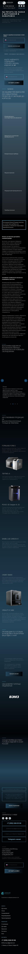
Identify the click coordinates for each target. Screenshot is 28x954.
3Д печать (4, 908)
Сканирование (5, 913)
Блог (2, 933)
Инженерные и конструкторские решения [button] (13, 117)
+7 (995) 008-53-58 (14, 823)
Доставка (4, 926)
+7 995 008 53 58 (9, 6)
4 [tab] (18, 404)
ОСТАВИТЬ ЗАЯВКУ (13, 82)
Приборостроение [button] (10, 210)
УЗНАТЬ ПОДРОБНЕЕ (14, 805)
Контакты (4, 931)
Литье (3, 911)
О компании (4, 924)
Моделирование (5, 915)
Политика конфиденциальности (10, 897)
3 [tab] (15, 404)
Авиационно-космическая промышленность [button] (11, 136)
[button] (14, 493)
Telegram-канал (21, 8)
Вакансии (4, 929)
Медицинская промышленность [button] (13, 190)
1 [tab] (11, 404)
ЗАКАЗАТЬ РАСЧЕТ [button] (14, 673)
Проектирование (6, 918)
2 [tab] (13, 404)
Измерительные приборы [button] (11, 153)
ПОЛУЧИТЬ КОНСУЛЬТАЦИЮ (14, 46)
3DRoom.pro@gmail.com (14, 828)
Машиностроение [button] (9, 172)
